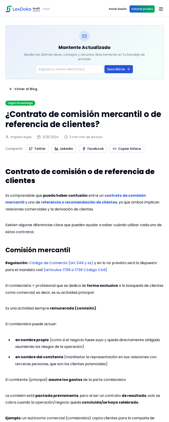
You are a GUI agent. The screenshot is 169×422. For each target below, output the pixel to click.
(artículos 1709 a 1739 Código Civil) (75, 269)
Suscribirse (118, 69)
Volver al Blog (23, 89)
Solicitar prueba (142, 9)
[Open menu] (160, 8)
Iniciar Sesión (118, 9)
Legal (46, 9)
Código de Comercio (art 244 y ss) (60, 262)
